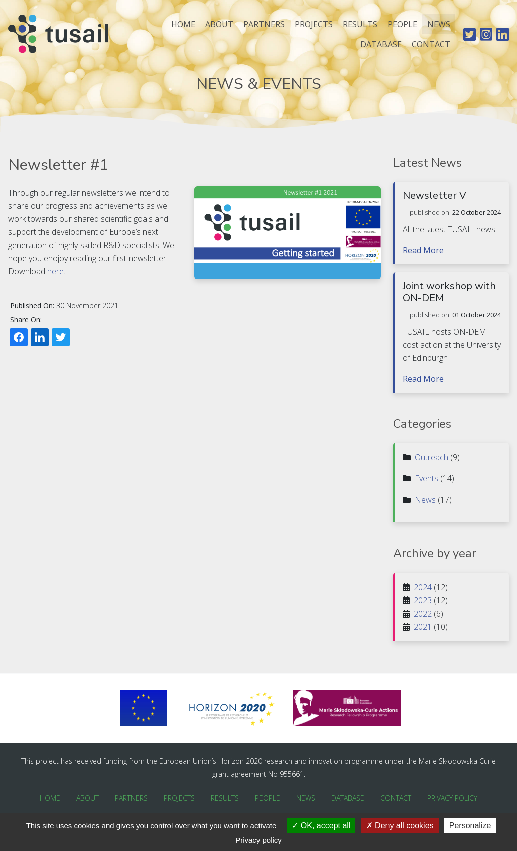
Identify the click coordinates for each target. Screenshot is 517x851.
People (402, 24)
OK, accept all (321, 825)
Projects (314, 24)
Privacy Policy (452, 798)
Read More (423, 250)
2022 (423, 613)
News (438, 24)
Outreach (431, 457)
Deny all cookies (400, 825)
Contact (431, 44)
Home (183, 24)
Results (360, 24)
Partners (264, 24)
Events (426, 478)
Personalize (470, 825)
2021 (423, 626)
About (219, 24)
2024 (423, 587)
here (55, 271)
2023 (423, 600)
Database (381, 44)
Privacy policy (258, 840)
